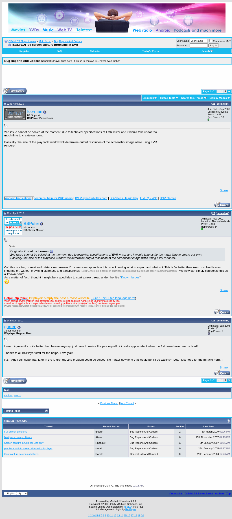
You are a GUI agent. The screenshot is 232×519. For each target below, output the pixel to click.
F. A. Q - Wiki (149, 198)
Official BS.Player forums (22, 41)
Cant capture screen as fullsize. (21, 454)
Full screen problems (15, 431)
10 (108, 515)
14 (121, 515)
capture (8, 395)
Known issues (130, 277)
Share (224, 190)
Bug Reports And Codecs (68, 41)
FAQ (59, 51)
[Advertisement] (117, 78)
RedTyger (130, 509)
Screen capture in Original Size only (24, 442)
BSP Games (168, 198)
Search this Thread (192, 98)
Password (182, 45)
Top (228, 493)
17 (132, 515)
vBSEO (128, 506)
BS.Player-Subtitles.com (91, 198)
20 (142, 515)
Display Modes (218, 98)
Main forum (45, 41)
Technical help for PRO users (53, 198)
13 (118, 515)
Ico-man (34, 111)
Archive (219, 493)
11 (111, 515)
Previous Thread (109, 403)
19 (139, 515)
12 (115, 515)
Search (207, 51)
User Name (183, 40)
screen (17, 395)
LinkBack (148, 98)
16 (128, 515)
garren (10, 326)
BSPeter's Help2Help (124, 198)
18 (135, 515)
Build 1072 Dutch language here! (113, 298)
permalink (222, 103)
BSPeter (31, 223)
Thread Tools (167, 98)
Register (24, 51)
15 (125, 515)
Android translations (18, 198)
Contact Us (175, 493)
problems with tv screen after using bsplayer (28, 448)
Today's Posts (150, 51)
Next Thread (127, 403)
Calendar (95, 51)
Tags (6, 390)
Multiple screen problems (18, 437)
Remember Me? (220, 41)
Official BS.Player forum (199, 493)
